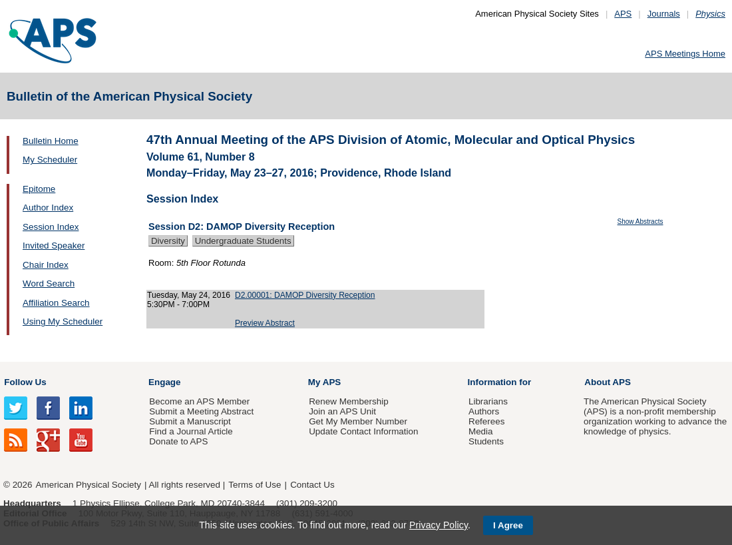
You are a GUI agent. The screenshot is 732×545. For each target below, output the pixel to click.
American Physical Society (88, 485)
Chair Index (46, 265)
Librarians (488, 401)
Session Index (51, 227)
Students (486, 441)
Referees (486, 421)
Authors (483, 411)
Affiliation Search (56, 303)
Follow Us (25, 382)
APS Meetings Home (685, 54)
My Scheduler (50, 160)
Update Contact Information (363, 431)
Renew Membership (349, 401)
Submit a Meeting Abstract (201, 411)
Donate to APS (178, 441)
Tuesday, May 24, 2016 (188, 295)
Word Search (49, 283)
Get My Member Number (358, 421)
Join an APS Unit (342, 411)
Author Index (48, 208)
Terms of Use (254, 485)
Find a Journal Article (190, 431)
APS (623, 14)
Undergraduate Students (243, 241)
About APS (607, 382)
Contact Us (312, 485)
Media (480, 431)
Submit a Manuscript (189, 421)
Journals (663, 14)
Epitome (39, 189)
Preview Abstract (265, 323)
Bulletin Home (51, 141)
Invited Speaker (54, 246)
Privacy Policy (438, 525)
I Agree (508, 525)
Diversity (168, 241)
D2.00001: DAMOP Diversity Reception (305, 295)
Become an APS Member (199, 401)
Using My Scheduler (62, 321)
